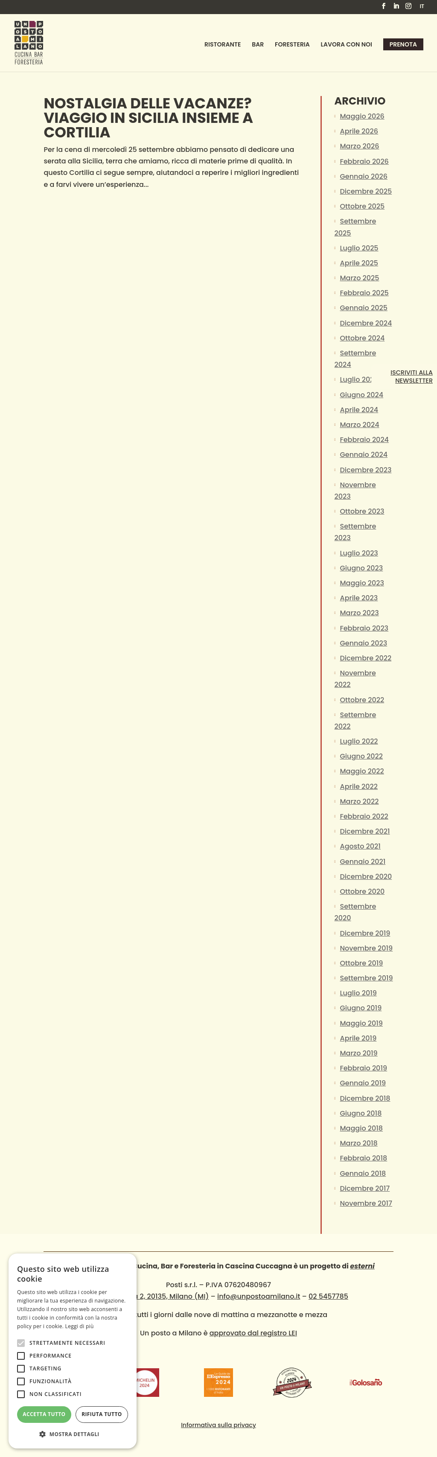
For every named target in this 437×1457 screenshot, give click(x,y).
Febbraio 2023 (364, 628)
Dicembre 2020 (366, 876)
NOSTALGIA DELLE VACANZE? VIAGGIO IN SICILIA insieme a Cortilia (148, 118)
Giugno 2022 (361, 756)
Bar (258, 45)
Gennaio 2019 (363, 1083)
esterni (362, 1266)
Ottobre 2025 (362, 206)
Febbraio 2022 (364, 816)
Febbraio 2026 (364, 161)
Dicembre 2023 (366, 470)
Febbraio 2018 (363, 1158)
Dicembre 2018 (365, 1098)
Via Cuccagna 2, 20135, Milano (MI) (149, 1296)
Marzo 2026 (359, 146)
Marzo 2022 (359, 801)
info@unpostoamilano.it (258, 1296)
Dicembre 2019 (365, 933)
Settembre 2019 (366, 978)
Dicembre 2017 (365, 1188)
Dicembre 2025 (366, 191)
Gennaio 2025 (363, 308)
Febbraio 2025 (364, 293)
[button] (72, 1434)
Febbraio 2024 (364, 440)
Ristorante (222, 45)
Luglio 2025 (359, 248)
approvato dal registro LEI (253, 1333)
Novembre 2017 (366, 1203)
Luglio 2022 (359, 741)
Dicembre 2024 (366, 323)
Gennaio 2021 (363, 862)
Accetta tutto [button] (44, 1414)
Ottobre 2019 (361, 963)
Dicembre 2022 (366, 658)
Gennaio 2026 (363, 176)
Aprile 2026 (359, 131)
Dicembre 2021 (365, 831)
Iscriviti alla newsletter (411, 376)
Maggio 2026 (362, 116)
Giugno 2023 (361, 568)
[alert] (73, 1350)
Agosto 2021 (360, 846)
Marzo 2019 (359, 1053)
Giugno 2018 (361, 1113)
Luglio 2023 (359, 553)
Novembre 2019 (366, 948)
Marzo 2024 (359, 425)
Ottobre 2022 (362, 700)
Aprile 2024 (359, 410)
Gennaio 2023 (363, 643)
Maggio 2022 (362, 771)
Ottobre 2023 (362, 511)
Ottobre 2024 (362, 338)
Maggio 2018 (361, 1128)
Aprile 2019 (358, 1038)
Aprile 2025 (359, 263)
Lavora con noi (346, 45)
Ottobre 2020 (362, 891)
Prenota (403, 44)
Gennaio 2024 (364, 454)
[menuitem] (422, 8)
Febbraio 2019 (363, 1068)
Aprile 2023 (359, 598)
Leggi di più (79, 1326)
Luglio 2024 (359, 379)
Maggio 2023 (362, 583)
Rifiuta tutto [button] (102, 1414)
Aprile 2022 (359, 786)
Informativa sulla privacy (218, 1425)
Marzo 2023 (359, 613)
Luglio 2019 (358, 993)
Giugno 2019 (361, 1008)
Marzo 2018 (359, 1143)
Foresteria (292, 45)
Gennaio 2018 (363, 1173)
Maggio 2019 (361, 1023)
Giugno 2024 (362, 395)
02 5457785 (328, 1296)
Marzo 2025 (359, 278)
